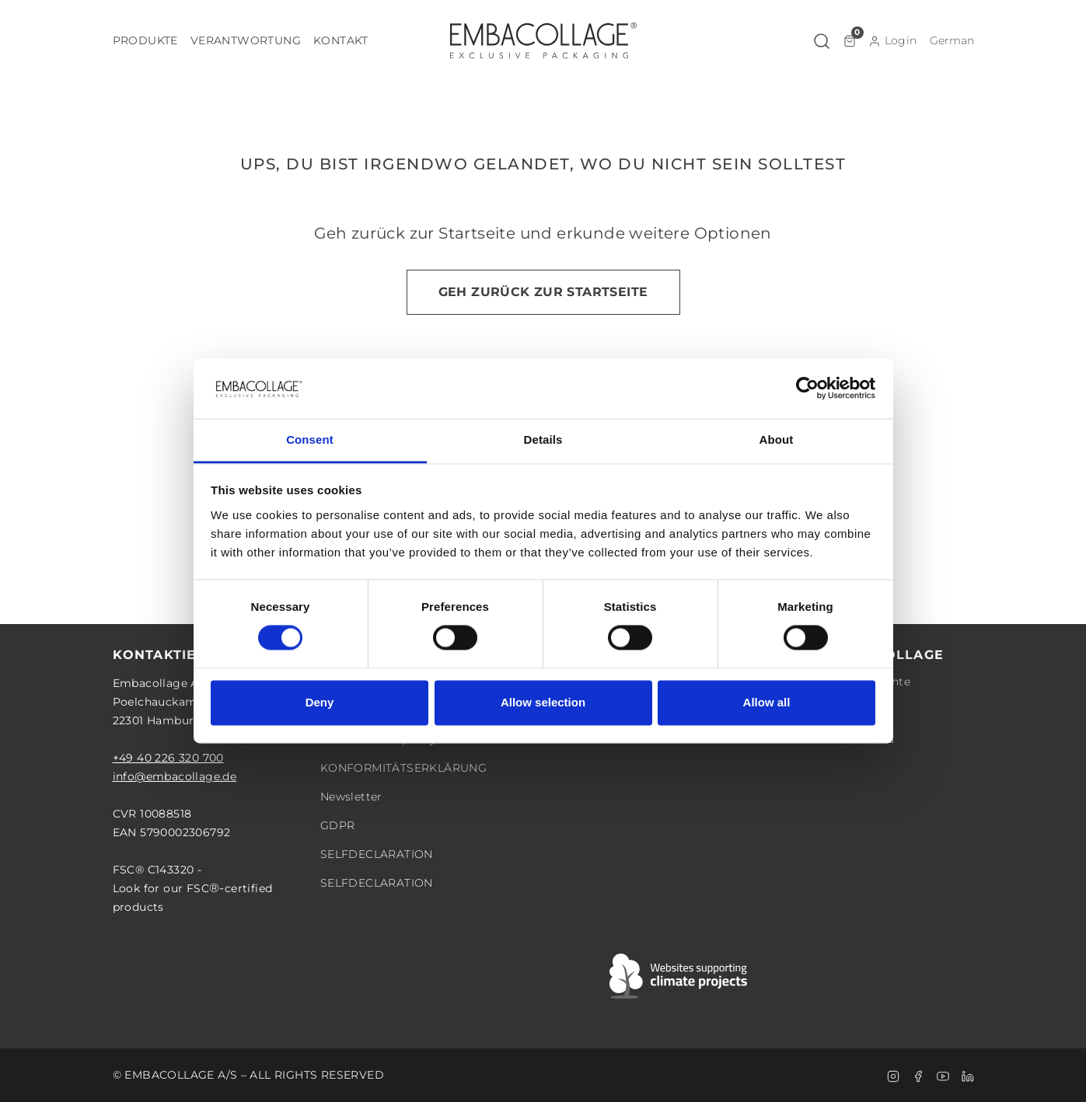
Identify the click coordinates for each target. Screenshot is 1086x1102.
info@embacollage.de (175, 776)
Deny (320, 702)
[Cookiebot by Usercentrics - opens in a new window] (807, 388)
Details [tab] (543, 439)
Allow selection (543, 702)
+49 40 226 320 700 (168, 758)
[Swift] (679, 976)
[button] (145, 40)
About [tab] (777, 439)
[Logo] (543, 40)
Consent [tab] (309, 439)
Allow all (767, 702)
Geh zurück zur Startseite (543, 291)
